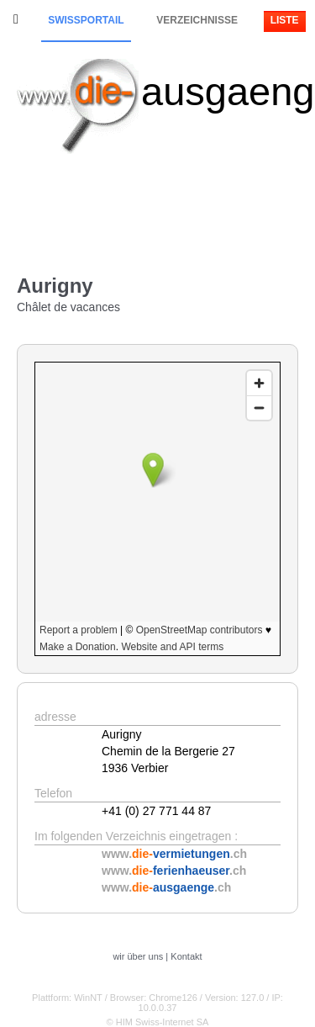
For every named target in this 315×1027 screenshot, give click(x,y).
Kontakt (186, 956)
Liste (284, 20)
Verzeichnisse (197, 20)
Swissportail (85, 20)
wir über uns (138, 956)
